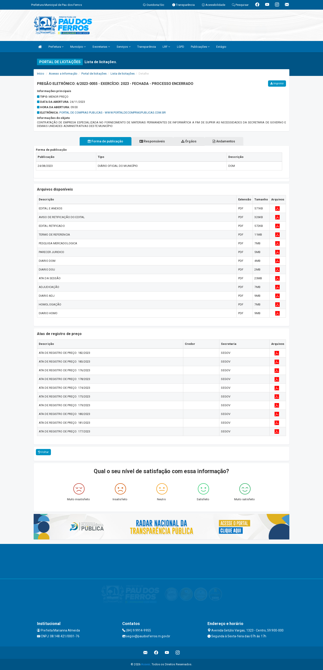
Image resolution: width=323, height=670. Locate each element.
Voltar (43, 452)
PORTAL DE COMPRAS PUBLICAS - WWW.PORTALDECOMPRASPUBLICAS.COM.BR (112, 112)
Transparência (146, 46)
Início (40, 73)
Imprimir (277, 83)
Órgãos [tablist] (190, 141)
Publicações (200, 46)
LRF (166, 46)
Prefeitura (55, 46)
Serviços (124, 46)
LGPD (180, 46)
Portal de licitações (94, 73)
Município (78, 46)
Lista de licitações (123, 73)
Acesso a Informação (63, 73)
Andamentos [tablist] (228, 141)
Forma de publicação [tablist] (101, 141)
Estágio (221, 46)
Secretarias (101, 46)
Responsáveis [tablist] (151, 141)
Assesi (145, 664)
